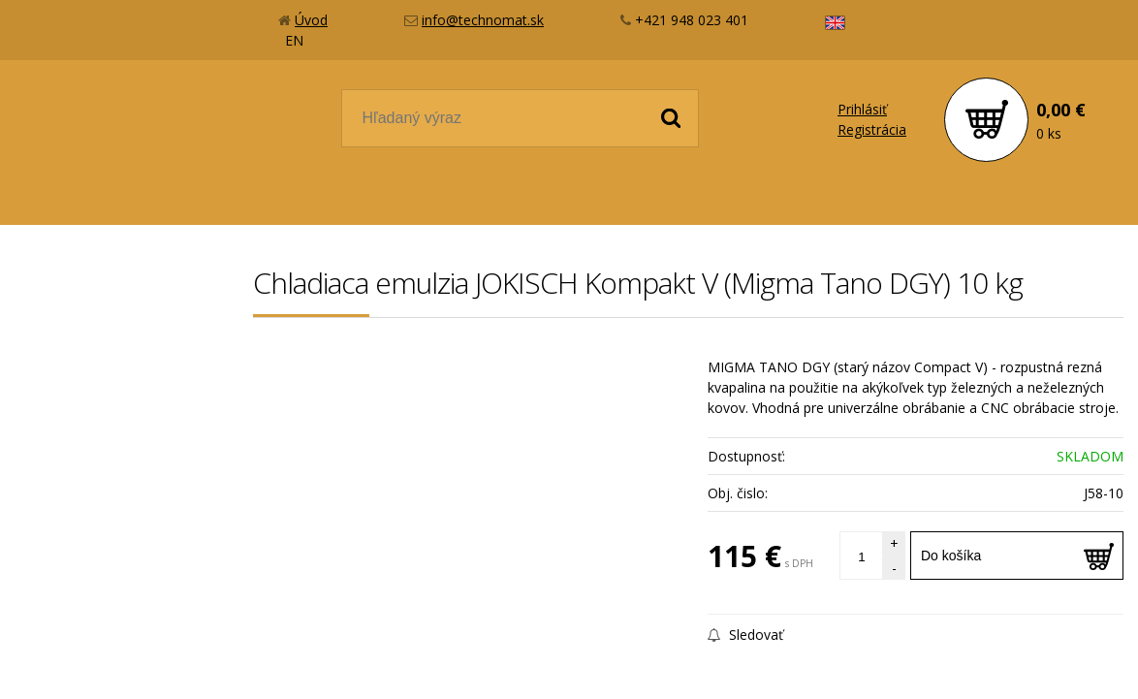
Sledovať (745, 634)
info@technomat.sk (483, 20)
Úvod (311, 20)
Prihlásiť (862, 109)
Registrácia (872, 129)
